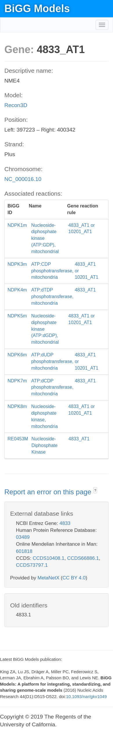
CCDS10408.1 (49, 558)
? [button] (95, 491)
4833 (64, 523)
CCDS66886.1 (83, 558)
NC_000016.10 (22, 179)
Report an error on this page (48, 492)
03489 (23, 537)
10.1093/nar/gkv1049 (86, 696)
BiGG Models (37, 8)
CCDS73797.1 (32, 565)
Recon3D (15, 105)
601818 (24, 551)
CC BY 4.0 (73, 578)
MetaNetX (49, 578)
